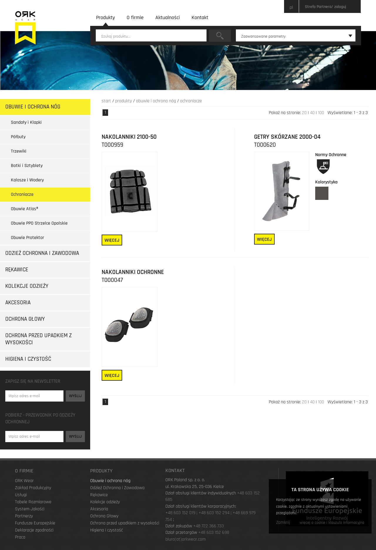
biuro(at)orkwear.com (185, 539)
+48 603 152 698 (213, 532)
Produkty (123, 101)
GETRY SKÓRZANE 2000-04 (287, 137)
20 (304, 113)
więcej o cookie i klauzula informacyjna (332, 522)
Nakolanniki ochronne (133, 272)
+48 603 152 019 (180, 513)
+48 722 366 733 (208, 526)
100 (321, 113)
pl (291, 7)
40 (312, 113)
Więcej (112, 240)
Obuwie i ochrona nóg (156, 101)
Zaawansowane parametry (296, 36)
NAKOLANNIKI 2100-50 (129, 137)
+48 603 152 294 (214, 513)
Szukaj (220, 35)
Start (106, 101)
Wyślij (75, 396)
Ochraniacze (191, 101)
